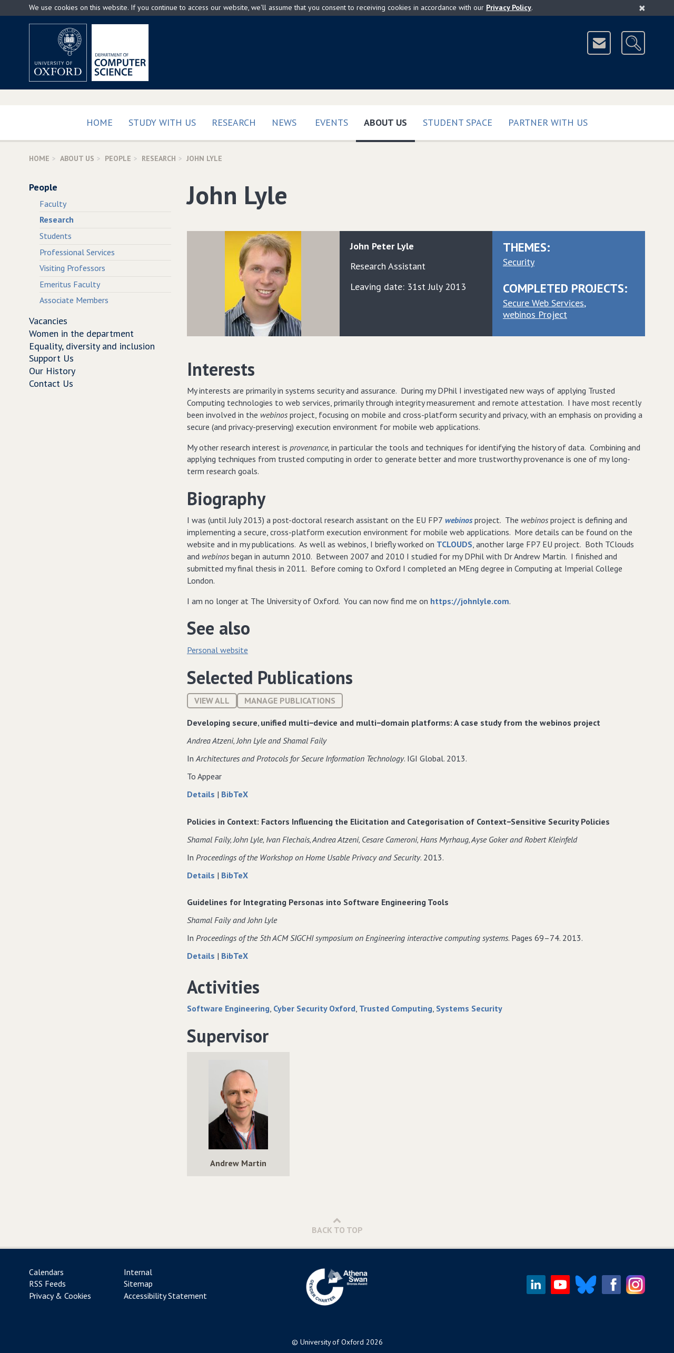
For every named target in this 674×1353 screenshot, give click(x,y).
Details (202, 794)
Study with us (162, 122)
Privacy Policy (508, 7)
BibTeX (234, 794)
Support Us (51, 358)
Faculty (52, 203)
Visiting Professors (72, 268)
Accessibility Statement (165, 1295)
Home (99, 122)
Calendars (46, 1272)
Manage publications (289, 700)
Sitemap (138, 1283)
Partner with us (548, 122)
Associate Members (73, 300)
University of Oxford (332, 1342)
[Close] (642, 8)
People (118, 158)
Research (234, 122)
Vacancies (48, 321)
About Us (389, 120)
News (284, 122)
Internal (138, 1272)
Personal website (217, 650)
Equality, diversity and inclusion (92, 346)
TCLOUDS (454, 544)
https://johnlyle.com (469, 601)
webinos (458, 520)
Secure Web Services (543, 303)
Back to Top (337, 1225)
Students (55, 235)
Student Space (457, 122)
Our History (52, 371)
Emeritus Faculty (69, 284)
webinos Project (535, 314)
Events (331, 122)
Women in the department (81, 333)
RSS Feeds (47, 1283)
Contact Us (51, 383)
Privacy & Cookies (60, 1295)
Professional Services (77, 252)
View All (212, 700)
